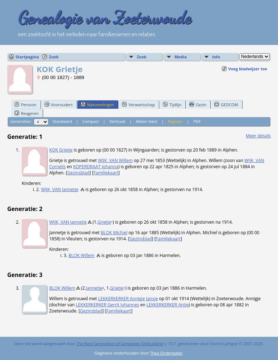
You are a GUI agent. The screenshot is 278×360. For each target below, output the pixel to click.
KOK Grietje (61, 150)
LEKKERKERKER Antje (168, 305)
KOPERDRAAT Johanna (95, 167)
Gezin (197, 104)
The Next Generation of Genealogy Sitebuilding (119, 343)
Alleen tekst (146, 121)
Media (180, 56)
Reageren (26, 113)
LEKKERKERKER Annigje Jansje (128, 298)
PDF (197, 121)
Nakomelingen (97, 104)
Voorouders (59, 104)
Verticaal (117, 121)
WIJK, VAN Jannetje (60, 189)
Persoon (25, 104)
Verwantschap (138, 104)
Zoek (54, 56)
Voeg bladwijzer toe (247, 68)
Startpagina (27, 56)
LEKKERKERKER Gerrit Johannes (107, 305)
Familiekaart (105, 173)
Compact (90, 121)
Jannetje (94, 288)
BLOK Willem (81, 255)
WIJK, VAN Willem (115, 160)
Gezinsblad (78, 173)
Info (216, 56)
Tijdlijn (172, 104)
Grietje (104, 222)
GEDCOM (226, 104)
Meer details (258, 136)
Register (175, 121)
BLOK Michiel (114, 232)
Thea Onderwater (166, 353)
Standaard (62, 121)
